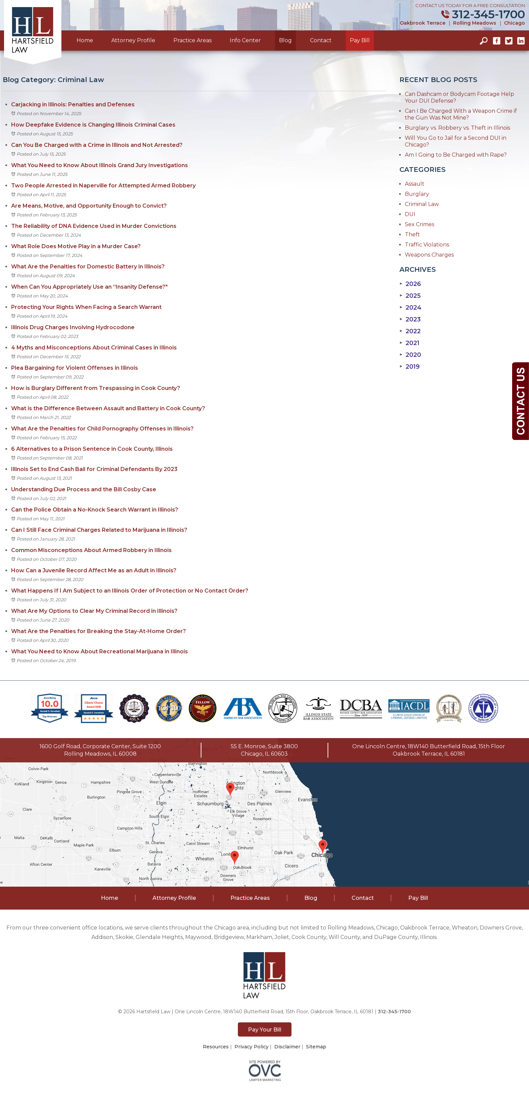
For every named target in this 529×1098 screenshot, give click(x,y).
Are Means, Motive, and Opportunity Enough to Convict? (89, 206)
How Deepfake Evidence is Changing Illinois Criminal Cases (93, 125)
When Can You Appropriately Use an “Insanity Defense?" (89, 287)
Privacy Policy (251, 1047)
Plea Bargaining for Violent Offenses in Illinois (74, 368)
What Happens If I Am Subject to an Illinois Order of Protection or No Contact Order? (129, 590)
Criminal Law (422, 204)
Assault (414, 184)
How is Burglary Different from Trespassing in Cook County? (95, 388)
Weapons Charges (429, 255)
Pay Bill (360, 40)
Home (85, 40)
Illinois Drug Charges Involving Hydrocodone (73, 327)
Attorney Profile (133, 40)
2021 (409, 343)
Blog (285, 40)
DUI (410, 214)
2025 (410, 295)
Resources (216, 1047)
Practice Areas (192, 40)
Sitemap (316, 1047)
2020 (410, 354)
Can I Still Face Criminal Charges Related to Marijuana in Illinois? (99, 530)
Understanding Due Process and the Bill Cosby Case (83, 489)
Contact (321, 40)
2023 (410, 319)
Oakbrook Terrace (422, 23)
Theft (412, 234)
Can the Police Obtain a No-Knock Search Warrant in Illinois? (94, 509)
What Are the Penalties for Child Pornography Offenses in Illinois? (102, 428)
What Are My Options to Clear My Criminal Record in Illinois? (94, 611)
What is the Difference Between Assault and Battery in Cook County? (108, 408)
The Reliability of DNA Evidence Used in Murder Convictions (93, 226)
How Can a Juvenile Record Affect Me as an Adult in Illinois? (93, 570)
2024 (410, 307)
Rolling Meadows (474, 23)
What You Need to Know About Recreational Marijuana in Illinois (99, 651)
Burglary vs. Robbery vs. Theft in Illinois (457, 128)
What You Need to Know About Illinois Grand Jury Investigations (99, 165)
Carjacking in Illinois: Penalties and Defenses (73, 104)
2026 (410, 284)
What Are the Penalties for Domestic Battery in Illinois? (88, 266)
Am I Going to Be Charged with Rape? (456, 155)
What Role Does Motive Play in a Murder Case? (76, 246)
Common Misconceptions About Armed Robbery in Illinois (91, 550)
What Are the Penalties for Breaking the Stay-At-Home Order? (98, 631)
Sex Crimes (419, 224)
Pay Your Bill (264, 1029)
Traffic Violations (427, 244)
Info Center (245, 40)
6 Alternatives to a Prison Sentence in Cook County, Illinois (92, 449)
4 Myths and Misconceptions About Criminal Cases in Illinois (94, 347)
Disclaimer (287, 1047)
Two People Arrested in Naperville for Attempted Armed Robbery (103, 185)
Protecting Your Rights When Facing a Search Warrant (86, 307)
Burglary (417, 194)
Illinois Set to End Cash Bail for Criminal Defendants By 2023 (94, 469)
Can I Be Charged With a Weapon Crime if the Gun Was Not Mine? (461, 114)
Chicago (514, 23)
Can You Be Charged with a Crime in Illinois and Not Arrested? (97, 145)
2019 (409, 366)
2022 (410, 331)
